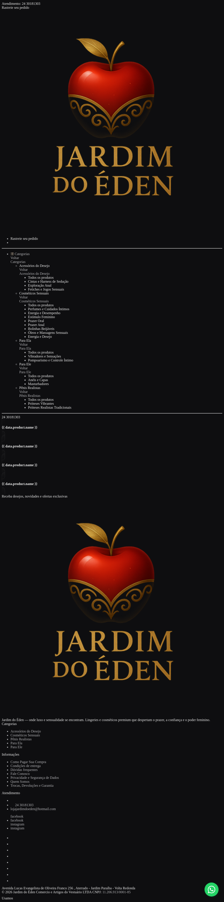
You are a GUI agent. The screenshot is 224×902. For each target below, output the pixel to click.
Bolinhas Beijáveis (41, 329)
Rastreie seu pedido (15, 7)
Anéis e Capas (38, 380)
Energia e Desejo (40, 336)
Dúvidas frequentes (24, 770)
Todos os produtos (41, 277)
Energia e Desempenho (44, 313)
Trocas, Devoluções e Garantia (32, 785)
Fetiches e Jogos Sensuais (46, 289)
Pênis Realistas (29, 388)
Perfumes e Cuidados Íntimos (48, 309)
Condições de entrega (25, 766)
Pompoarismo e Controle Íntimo (50, 360)
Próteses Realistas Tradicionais (49, 407)
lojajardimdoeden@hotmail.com (33, 809)
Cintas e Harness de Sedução (48, 281)
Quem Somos (20, 781)
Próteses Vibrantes (41, 403)
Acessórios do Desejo (34, 266)
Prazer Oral (36, 321)
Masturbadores (38, 384)
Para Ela (25, 340)
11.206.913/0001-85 (116, 892)
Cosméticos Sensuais (34, 293)
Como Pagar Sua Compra (28, 762)
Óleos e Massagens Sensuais (48, 333)
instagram (17, 824)
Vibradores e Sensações (44, 356)
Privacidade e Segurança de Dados (34, 777)
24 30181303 (31, 3)
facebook (16, 816)
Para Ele (25, 364)
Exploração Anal (39, 285)
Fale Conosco (20, 774)
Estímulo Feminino (41, 317)
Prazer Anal (36, 325)
